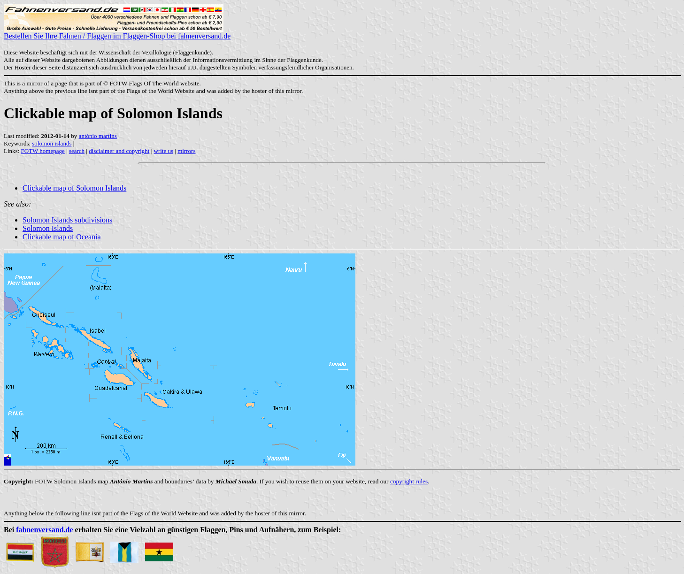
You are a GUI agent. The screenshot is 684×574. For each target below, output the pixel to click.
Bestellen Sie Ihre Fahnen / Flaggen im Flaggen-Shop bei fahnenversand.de (117, 32)
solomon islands (51, 143)
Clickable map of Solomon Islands (74, 188)
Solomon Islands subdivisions (67, 220)
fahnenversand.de (44, 530)
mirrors (186, 150)
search (77, 150)
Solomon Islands (48, 228)
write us (164, 150)
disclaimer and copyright (119, 150)
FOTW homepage (42, 150)
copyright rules (409, 481)
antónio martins (98, 135)
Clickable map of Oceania (62, 237)
